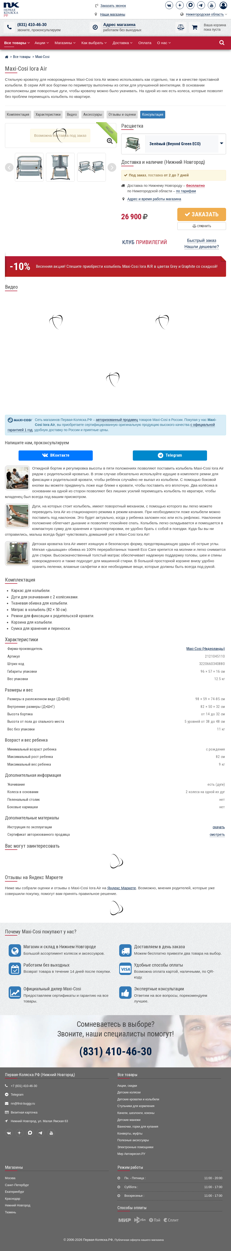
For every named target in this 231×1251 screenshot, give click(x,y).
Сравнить (201, 226)
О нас (164, 43)
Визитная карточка (24, 1112)
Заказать (202, 214)
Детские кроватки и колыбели (138, 1099)
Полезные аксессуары (133, 1140)
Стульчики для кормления (136, 1106)
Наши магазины (112, 14)
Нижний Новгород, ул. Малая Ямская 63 (39, 1121)
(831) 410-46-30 (31, 24)
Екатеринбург (14, 1192)
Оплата (144, 43)
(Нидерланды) (205, 648)
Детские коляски (129, 1092)
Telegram (17, 1094)
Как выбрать (94, 43)
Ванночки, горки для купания (137, 1126)
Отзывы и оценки (122, 114)
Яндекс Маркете (121, 888)
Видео (72, 114)
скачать (219, 827)
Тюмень (10, 1212)
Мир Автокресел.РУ (131, 1154)
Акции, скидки (127, 1085)
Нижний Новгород (17, 1205)
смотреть (217, 834)
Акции (42, 43)
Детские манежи (128, 1120)
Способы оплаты (132, 1207)
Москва (10, 1178)
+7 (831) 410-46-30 (24, 1086)
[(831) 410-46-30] (9, 27)
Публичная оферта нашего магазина (139, 1239)
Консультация (152, 114)
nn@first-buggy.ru (23, 1103)
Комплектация (18, 114)
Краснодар (12, 1198)
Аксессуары (92, 114)
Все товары (127, 1074)
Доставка (123, 43)
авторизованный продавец (117, 420)
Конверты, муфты (129, 1133)
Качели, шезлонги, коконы (136, 1113)
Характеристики (48, 114)
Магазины (65, 43)
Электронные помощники (135, 1147)
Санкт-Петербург (17, 1185)
